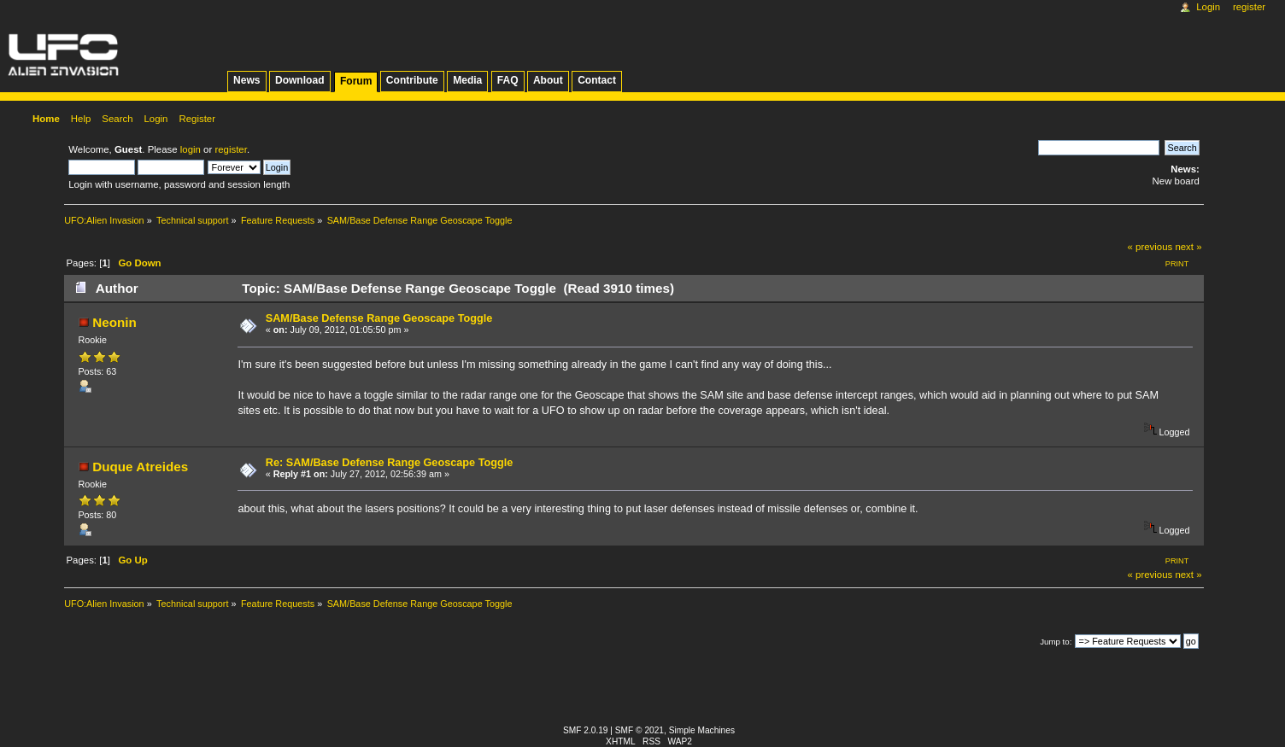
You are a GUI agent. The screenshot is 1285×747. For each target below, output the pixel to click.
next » (1188, 247)
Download (300, 80)
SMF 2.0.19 (585, 730)
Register (1249, 7)
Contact (597, 80)
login (190, 149)
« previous (1150, 247)
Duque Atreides (140, 466)
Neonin (114, 322)
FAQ (508, 80)
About (548, 80)
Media (467, 80)
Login (1208, 7)
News (246, 80)
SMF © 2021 (639, 730)
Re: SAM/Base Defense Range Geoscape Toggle (389, 463)
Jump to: (1055, 641)
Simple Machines (702, 730)
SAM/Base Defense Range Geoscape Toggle (379, 318)
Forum (356, 81)
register (230, 149)
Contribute (412, 80)
